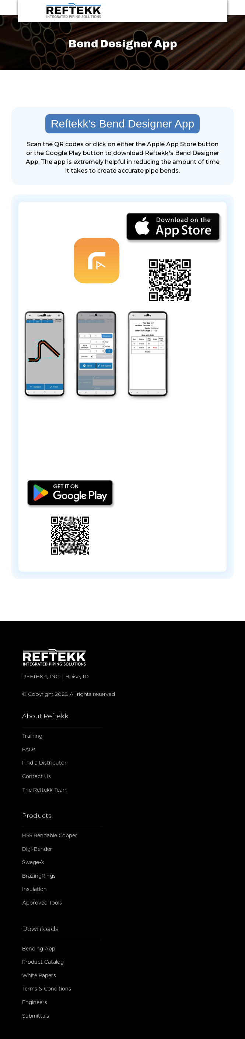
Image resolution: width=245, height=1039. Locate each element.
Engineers (34, 1002)
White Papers (39, 975)
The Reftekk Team (44, 790)
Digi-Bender (37, 849)
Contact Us (36, 776)
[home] (111, 11)
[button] (193, 11)
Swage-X (33, 862)
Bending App (38, 949)
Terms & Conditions (46, 989)
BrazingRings (39, 876)
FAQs (29, 749)
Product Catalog (43, 962)
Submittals (35, 1016)
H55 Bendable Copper (49, 835)
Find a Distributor (44, 763)
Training (32, 736)
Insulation (34, 889)
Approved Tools (42, 903)
